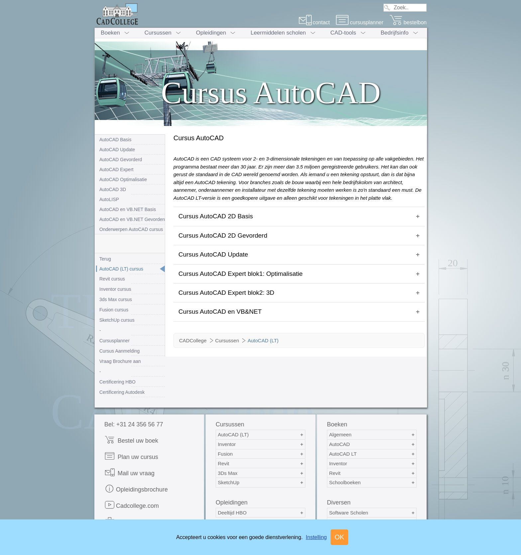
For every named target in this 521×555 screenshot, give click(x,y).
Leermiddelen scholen (278, 33)
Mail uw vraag (129, 472)
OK (339, 537)
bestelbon (408, 22)
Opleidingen (211, 33)
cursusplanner (359, 22)
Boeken (110, 33)
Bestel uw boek (131, 440)
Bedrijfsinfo (394, 33)
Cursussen (158, 33)
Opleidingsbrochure (136, 489)
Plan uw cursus (131, 456)
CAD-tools (343, 33)
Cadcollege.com (131, 505)
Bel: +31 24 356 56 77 (133, 424)
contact (314, 22)
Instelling (316, 537)
